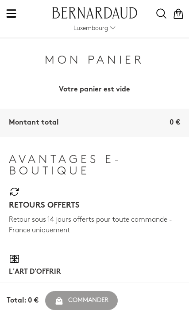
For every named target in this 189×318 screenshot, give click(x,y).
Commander (81, 300)
